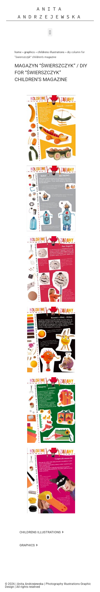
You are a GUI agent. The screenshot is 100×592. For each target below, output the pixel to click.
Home (18, 52)
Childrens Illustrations (51, 52)
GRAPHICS (29, 52)
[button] (50, 32)
